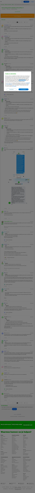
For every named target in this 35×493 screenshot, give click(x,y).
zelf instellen (14, 86)
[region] (17, 81)
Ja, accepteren (23, 89)
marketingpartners (22, 80)
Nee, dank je (11, 89)
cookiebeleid (28, 82)
